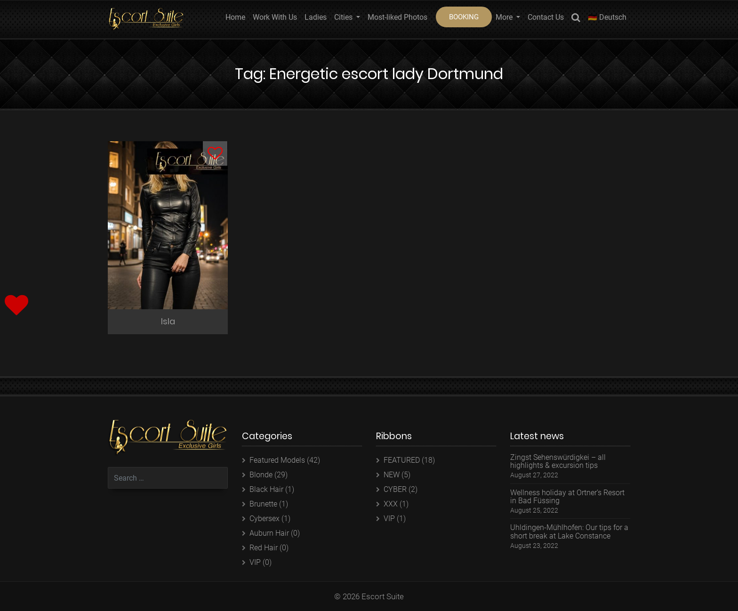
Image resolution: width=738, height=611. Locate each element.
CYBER (395, 489)
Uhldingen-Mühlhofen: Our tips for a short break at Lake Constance (569, 531)
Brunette (263, 503)
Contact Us (546, 17)
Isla (168, 321)
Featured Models (277, 460)
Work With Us (275, 17)
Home (235, 17)
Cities (344, 17)
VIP (255, 562)
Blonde (261, 474)
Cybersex (264, 518)
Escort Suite (382, 596)
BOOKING (464, 17)
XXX (391, 503)
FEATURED (402, 460)
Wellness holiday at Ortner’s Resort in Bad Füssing (567, 497)
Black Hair (266, 489)
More (505, 17)
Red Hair (263, 547)
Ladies (316, 17)
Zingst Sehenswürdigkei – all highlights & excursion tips (558, 461)
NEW (392, 474)
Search (575, 19)
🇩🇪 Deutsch (607, 17)
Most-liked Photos (397, 17)
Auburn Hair (269, 533)
